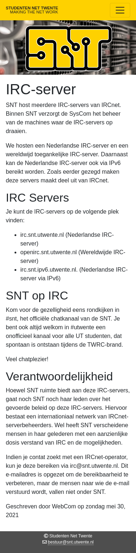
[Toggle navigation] (120, 10)
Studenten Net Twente (32, 10)
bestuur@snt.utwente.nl (71, 542)
